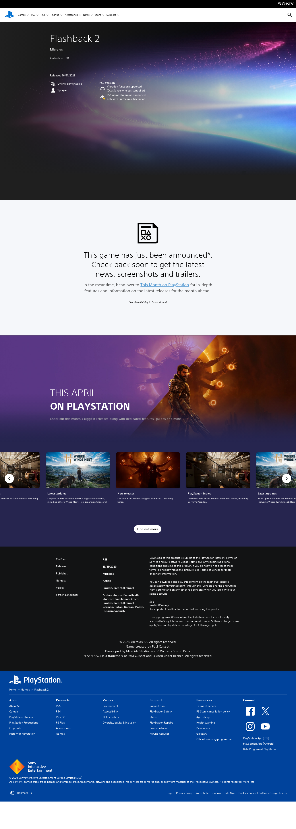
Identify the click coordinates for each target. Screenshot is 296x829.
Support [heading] (156, 700)
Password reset (159, 728)
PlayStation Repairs (161, 722)
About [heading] (14, 700)
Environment (110, 706)
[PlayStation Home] (9, 15)
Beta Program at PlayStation (260, 749)
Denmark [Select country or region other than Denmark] (21, 793)
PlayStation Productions (23, 722)
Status (153, 717)
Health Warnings (159, 605)
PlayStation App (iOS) (256, 738)
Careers (14, 711)
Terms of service (206, 706)
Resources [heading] (204, 700)
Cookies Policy (247, 793)
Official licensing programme (214, 739)
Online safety (111, 717)
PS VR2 (60, 717)
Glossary (201, 734)
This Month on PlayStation (164, 284)
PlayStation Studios (21, 717)
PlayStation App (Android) (258, 743)
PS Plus (55, 15)
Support (111, 15)
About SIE (15, 706)
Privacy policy (184, 793)
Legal (169, 793)
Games (21, 15)
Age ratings (203, 717)
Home (13, 689)
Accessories (71, 15)
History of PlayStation (22, 734)
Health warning (205, 722)
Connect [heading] (249, 700)
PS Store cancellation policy (213, 711)
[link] (148, 478)
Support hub (157, 706)
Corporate (15, 728)
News (86, 15)
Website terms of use (209, 793)
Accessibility (110, 711)
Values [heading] (108, 700)
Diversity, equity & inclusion (119, 722)
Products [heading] (63, 700)
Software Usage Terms (273, 793)
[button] (9, 478)
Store (98, 15)
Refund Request (159, 734)
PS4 (43, 15)
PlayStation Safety (161, 711)
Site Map (230, 793)
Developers (203, 728)
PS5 (33, 15)
